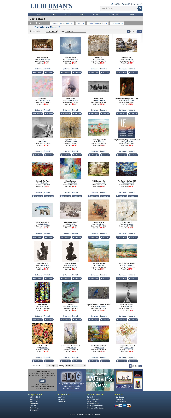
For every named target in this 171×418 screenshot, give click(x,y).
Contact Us (91, 397)
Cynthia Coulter (128, 348)
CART (127, 4)
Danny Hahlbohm (72, 59)
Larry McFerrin (100, 100)
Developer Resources (95, 406)
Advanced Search (93, 403)
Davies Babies (44, 224)
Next (139, 32)
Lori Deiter (72, 224)
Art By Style (34, 401)
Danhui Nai (100, 142)
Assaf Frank (100, 59)
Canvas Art (62, 399)
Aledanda (44, 142)
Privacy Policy (121, 401)
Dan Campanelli (100, 183)
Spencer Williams (72, 306)
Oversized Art (34, 410)
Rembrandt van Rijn (128, 100)
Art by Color (34, 403)
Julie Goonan (44, 348)
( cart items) (136, 4)
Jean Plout (72, 348)
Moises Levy (128, 306)
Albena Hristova (100, 224)
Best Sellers (34, 408)
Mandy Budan (44, 306)
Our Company (121, 397)
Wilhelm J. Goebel (100, 306)
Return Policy (92, 401)
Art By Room (34, 399)
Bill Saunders (129, 59)
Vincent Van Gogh (128, 183)
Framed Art (62, 401)
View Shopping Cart (94, 399)
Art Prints (61, 397)
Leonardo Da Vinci (44, 59)
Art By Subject (35, 397)
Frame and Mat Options (96, 408)
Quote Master (129, 142)
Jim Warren (100, 348)
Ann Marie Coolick (44, 100)
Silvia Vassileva (72, 183)
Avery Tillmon (72, 142)
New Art (33, 406)
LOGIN (117, 4)
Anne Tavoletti (44, 265)
